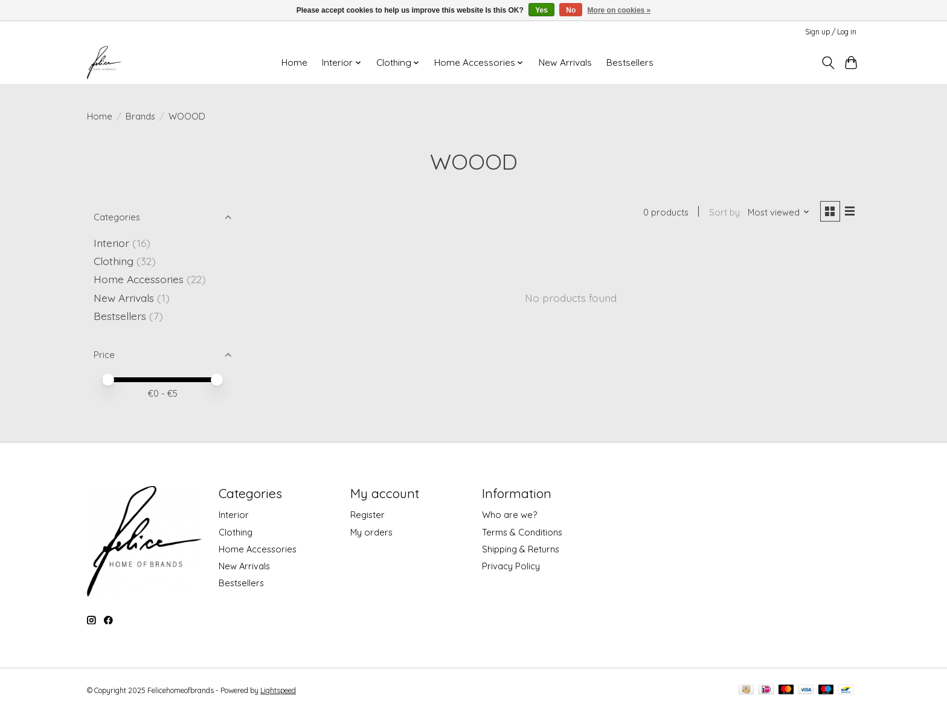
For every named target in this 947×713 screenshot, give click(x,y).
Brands (140, 116)
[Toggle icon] (827, 63)
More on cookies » (619, 10)
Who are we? (509, 514)
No (571, 10)
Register (367, 514)
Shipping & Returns (520, 549)
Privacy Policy (511, 566)
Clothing (113, 260)
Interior (111, 242)
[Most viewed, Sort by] (777, 213)
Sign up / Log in (830, 31)
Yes (541, 10)
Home (294, 62)
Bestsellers (629, 62)
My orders (371, 532)
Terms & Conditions (522, 532)
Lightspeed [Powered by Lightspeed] (278, 690)
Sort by (722, 213)
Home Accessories (139, 279)
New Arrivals (565, 62)
